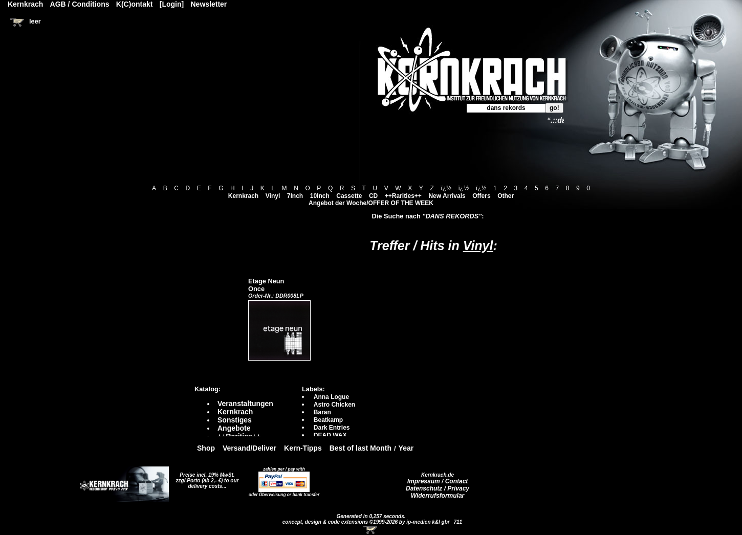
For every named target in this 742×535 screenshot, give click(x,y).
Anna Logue (331, 396)
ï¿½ (446, 188)
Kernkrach (243, 195)
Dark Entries (332, 427)
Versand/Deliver (249, 448)
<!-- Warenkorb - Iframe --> (371, 530)
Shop (206, 448)
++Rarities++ (403, 195)
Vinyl (273, 195)
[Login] (172, 4)
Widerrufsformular (438, 495)
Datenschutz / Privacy (437, 488)
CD (373, 195)
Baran (322, 412)
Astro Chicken (334, 404)
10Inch (320, 195)
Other (505, 195)
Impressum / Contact (437, 481)
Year (406, 448)
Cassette (349, 195)
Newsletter (209, 4)
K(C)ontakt (134, 4)
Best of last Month (360, 448)
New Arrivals (446, 195)
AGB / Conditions (80, 4)
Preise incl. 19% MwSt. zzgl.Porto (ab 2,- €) (205, 477)
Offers (481, 195)
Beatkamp (328, 419)
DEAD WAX (330, 435)
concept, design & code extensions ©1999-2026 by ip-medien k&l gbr (366, 522)
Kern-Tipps (303, 448)
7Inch (295, 195)
